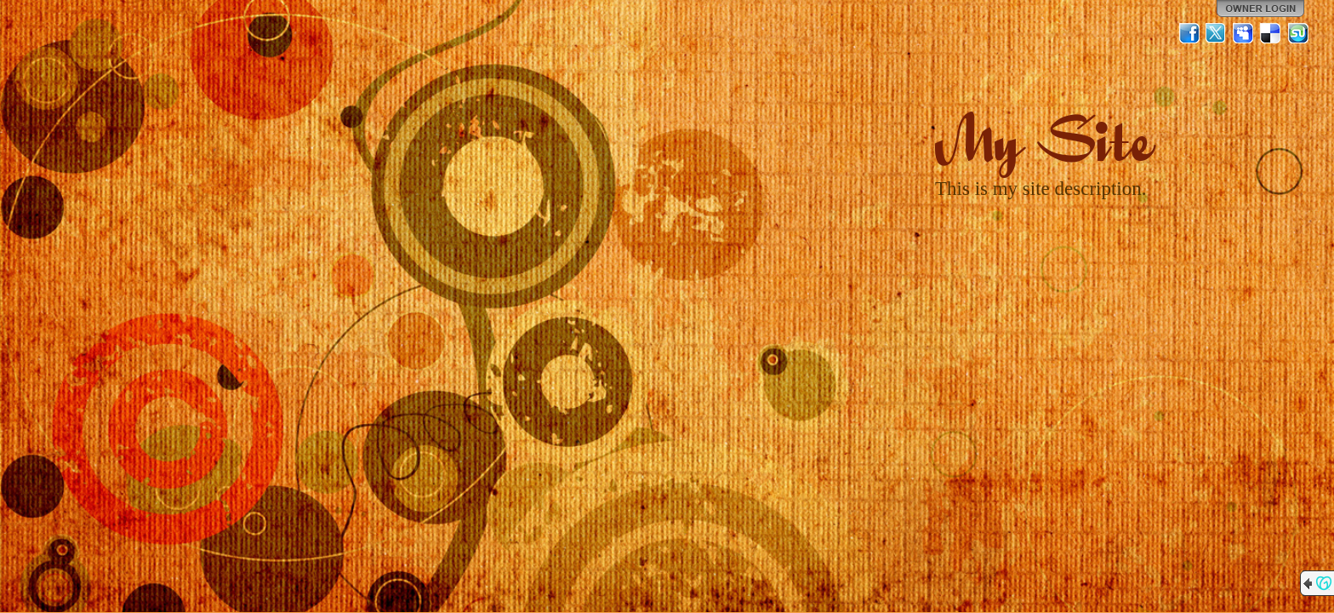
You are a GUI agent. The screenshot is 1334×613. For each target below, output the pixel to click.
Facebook (1189, 33)
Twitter (1217, 33)
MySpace (1244, 33)
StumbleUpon (1298, 33)
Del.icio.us (1271, 33)
